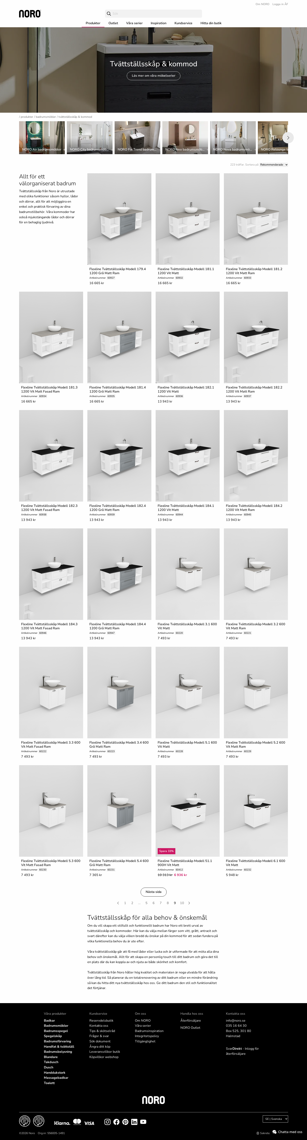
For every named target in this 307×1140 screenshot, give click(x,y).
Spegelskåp (53, 1036)
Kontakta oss (98, 1025)
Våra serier (134, 23)
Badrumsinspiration (149, 1031)
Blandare (51, 1057)
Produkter (93, 23)
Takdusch (51, 1062)
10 (182, 903)
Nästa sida (154, 892)
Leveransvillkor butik (104, 1051)
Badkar (49, 1020)
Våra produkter (55, 1013)
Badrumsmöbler (46, 117)
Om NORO (262, 4)
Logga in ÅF (280, 4)
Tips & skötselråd (102, 1031)
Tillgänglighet (145, 1041)
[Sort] (273, 165)
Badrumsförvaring (57, 1041)
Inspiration (158, 23)
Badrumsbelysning (58, 1051)
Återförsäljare (190, 1020)
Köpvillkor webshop (103, 1057)
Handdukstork (54, 1072)
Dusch (48, 1067)
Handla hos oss (191, 1013)
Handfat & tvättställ (59, 1046)
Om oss (140, 1013)
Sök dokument (100, 1041)
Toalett (49, 1083)
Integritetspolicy (147, 1036)
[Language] (275, 1119)
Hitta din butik (211, 23)
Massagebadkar (56, 1078)
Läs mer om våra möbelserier (153, 76)
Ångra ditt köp (99, 1046)
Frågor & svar (99, 1036)
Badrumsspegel (56, 1031)
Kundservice (183, 23)
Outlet (113, 23)
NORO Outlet (190, 1027)
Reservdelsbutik (101, 1020)
